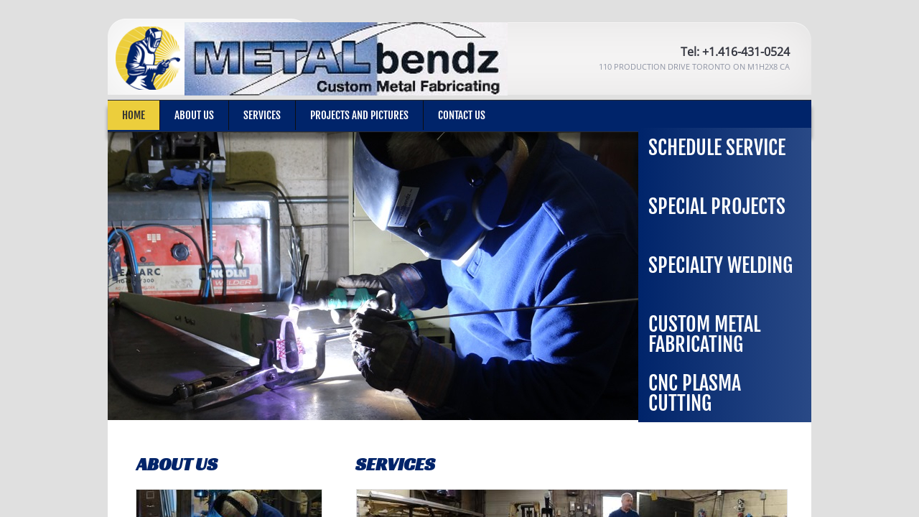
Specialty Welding (720, 265)
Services (262, 115)
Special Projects (716, 206)
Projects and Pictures (359, 115)
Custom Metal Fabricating (704, 334)
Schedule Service (716, 147)
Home (133, 115)
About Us (194, 115)
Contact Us (461, 115)
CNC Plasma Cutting (694, 393)
